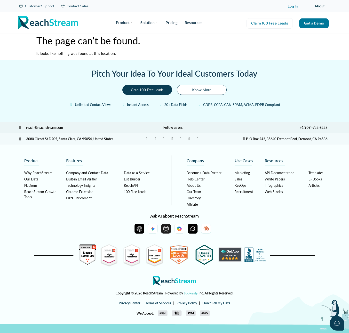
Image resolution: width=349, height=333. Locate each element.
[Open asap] (337, 323)
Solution (148, 22)
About (320, 6)
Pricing (171, 22)
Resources (195, 22)
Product (124, 22)
